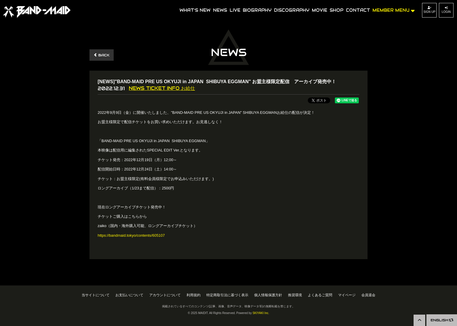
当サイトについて (96, 295)
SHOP (336, 10)
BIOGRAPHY (257, 10)
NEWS (220, 10)
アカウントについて (165, 295)
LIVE (235, 10)
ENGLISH (441, 320)
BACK (102, 55)
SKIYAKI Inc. (260, 313)
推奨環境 (295, 295)
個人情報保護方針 (268, 295)
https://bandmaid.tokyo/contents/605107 (131, 235)
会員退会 (368, 295)
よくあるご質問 (320, 295)
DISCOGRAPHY (291, 10)
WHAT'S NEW (195, 10)
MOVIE (319, 10)
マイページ (347, 295)
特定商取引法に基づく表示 (227, 295)
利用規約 (194, 295)
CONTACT (358, 10)
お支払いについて (129, 295)
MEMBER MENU (393, 10)
